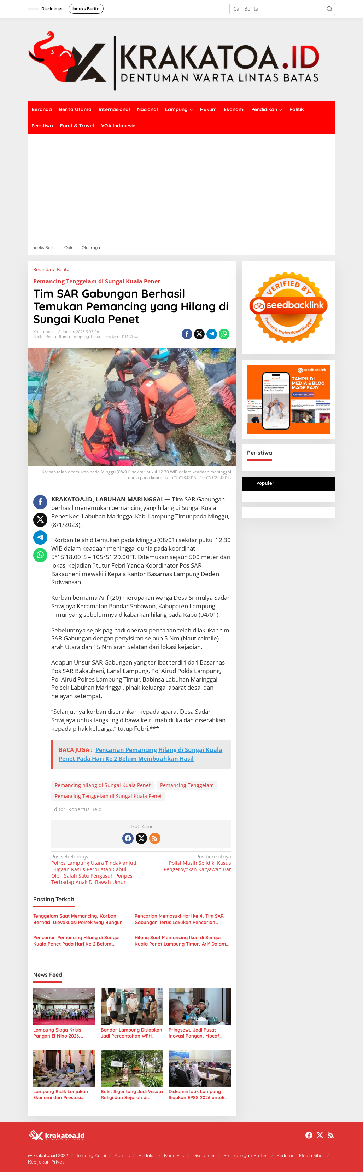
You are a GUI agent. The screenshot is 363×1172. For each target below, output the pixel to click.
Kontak (122, 1155)
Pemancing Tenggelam (187, 785)
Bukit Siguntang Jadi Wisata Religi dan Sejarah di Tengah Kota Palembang (132, 1094)
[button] (329, 9)
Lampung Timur (86, 336)
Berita (38, 336)
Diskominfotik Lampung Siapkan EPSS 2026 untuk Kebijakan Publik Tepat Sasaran (196, 1094)
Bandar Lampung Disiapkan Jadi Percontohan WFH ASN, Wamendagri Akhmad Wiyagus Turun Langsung (131, 1033)
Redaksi (147, 1155)
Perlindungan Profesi (245, 1155)
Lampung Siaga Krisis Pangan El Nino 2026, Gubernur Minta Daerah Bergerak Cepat (60, 1033)
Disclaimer (204, 1155)
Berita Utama (58, 336)
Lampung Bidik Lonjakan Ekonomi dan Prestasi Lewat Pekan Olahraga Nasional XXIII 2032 (60, 1094)
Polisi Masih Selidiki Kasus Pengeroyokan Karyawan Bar (188, 863)
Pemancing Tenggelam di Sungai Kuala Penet (96, 281)
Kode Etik (174, 1155)
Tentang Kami (91, 1155)
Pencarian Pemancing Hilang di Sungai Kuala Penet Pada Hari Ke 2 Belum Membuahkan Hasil (76, 941)
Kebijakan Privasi (46, 1162)
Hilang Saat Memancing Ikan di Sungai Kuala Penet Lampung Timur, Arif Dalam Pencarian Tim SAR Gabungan (180, 941)
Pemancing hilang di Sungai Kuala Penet (103, 785)
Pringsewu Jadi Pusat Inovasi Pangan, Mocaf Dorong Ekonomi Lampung (198, 1033)
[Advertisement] (181, 186)
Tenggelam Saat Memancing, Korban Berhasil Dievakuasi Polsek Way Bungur (77, 919)
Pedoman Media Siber (300, 1155)
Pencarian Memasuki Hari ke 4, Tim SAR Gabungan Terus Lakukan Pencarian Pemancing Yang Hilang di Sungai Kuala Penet (179, 919)
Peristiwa (110, 336)
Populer (265, 483)
